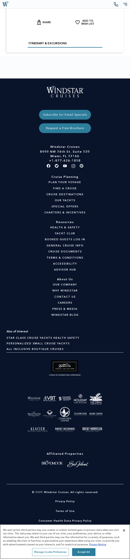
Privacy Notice (97, 544)
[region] (65, 541)
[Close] (124, 530)
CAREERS (65, 302)
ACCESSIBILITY (65, 263)
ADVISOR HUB (65, 269)
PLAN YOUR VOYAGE (65, 182)
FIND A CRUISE (65, 188)
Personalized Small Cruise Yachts (38, 343)
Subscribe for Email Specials (65, 114)
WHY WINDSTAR (65, 290)
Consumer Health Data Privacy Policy (65, 520)
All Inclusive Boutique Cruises (35, 349)
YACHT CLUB (65, 233)
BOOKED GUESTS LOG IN (65, 239)
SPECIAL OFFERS (65, 206)
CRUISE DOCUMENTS (65, 251)
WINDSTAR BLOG (65, 314)
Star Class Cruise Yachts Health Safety (43, 337)
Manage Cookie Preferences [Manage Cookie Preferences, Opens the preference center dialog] (50, 552)
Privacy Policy (65, 501)
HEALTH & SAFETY (65, 227)
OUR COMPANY (65, 284)
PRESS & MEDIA (65, 309)
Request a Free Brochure (65, 128)
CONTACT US (65, 296)
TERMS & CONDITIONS (65, 257)
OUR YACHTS (65, 200)
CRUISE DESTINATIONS (64, 194)
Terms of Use (65, 511)
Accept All (84, 552)
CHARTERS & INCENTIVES (65, 212)
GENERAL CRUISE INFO (65, 245)
